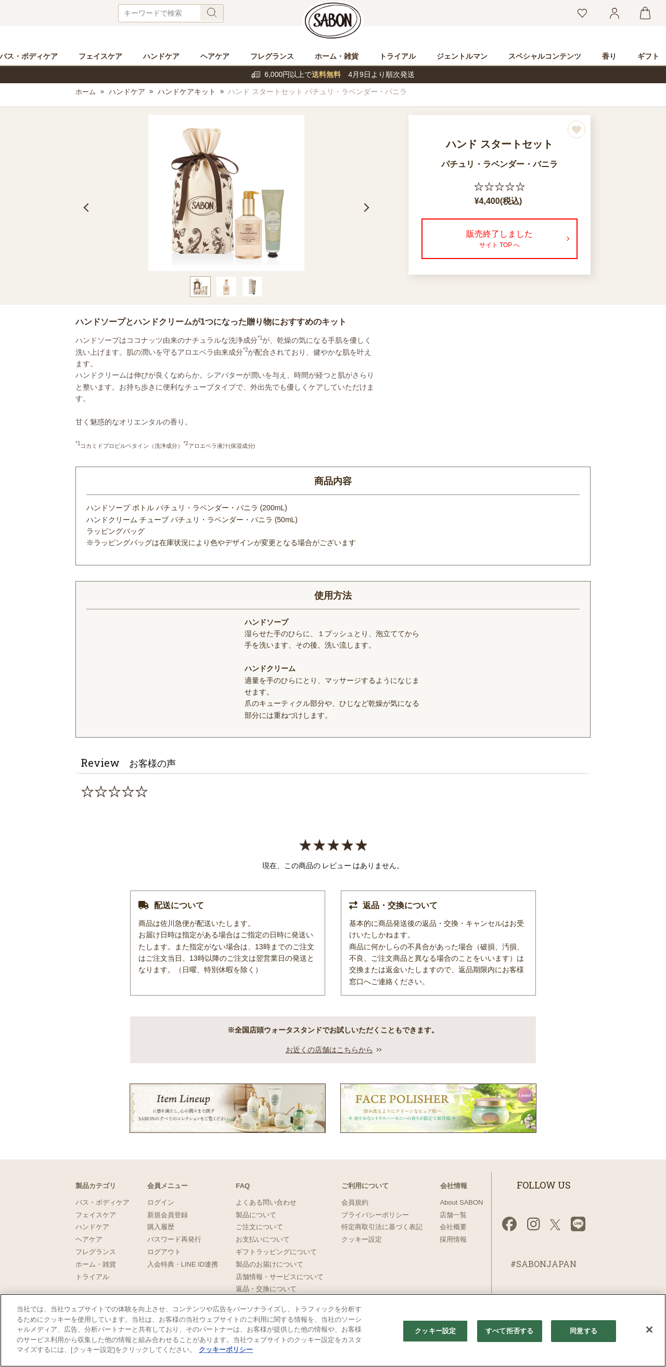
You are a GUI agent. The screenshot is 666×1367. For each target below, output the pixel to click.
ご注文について (259, 1227)
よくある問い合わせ (266, 1202)
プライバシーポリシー (375, 1215)
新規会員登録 (167, 1215)
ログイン (160, 1202)
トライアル (92, 1277)
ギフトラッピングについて (276, 1252)
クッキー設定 (361, 1239)
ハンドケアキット (188, 93)
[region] (333, 1330)
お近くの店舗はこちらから (329, 1051)
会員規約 (354, 1202)
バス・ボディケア (102, 1202)
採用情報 (453, 1239)
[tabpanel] (226, 195)
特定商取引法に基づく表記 (381, 1227)
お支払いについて (263, 1239)
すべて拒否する (509, 1331)
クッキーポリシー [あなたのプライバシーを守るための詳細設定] (226, 1349)
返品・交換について (266, 1289)
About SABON (461, 1202)
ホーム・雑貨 (95, 1264)
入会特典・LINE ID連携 (183, 1264)
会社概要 (453, 1227)
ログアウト (164, 1252)
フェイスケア (95, 1215)
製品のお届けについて (269, 1264)
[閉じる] (649, 1329)
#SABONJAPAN (543, 1264)
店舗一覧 (453, 1215)
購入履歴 (160, 1227)
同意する (583, 1331)
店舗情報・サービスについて (280, 1277)
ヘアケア (89, 1239)
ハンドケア (128, 93)
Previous (84, 208)
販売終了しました (499, 241)
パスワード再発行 (174, 1239)
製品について (256, 1215)
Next (367, 208)
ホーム (86, 93)
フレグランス (95, 1252)
